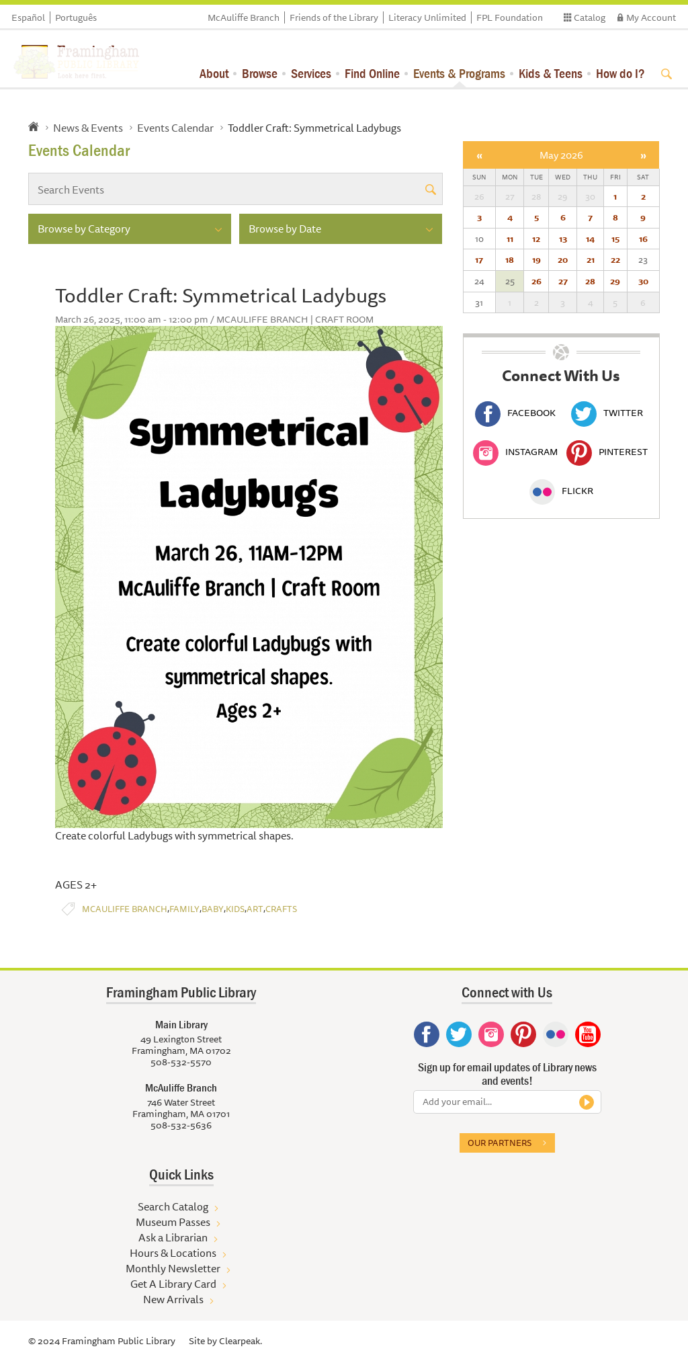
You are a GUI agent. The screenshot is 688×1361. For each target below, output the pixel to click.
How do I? (620, 73)
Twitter (607, 412)
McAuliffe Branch (244, 17)
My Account (651, 17)
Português (76, 17)
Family (184, 909)
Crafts (281, 909)
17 (479, 259)
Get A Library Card (173, 1284)
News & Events (88, 127)
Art (255, 909)
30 (643, 281)
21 (591, 259)
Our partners (499, 1142)
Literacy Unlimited (427, 17)
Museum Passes (173, 1222)
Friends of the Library (334, 17)
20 (563, 259)
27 (563, 281)
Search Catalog (173, 1206)
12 (536, 238)
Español (28, 17)
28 (590, 281)
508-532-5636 (181, 1125)
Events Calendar (175, 127)
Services (311, 73)
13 (563, 238)
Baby (213, 909)
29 (615, 281)
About (214, 73)
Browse (259, 73)
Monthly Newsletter (173, 1268)
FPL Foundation (509, 17)
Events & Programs (459, 73)
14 (590, 238)
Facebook (515, 412)
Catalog (589, 17)
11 (510, 238)
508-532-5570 (181, 1062)
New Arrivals (173, 1299)
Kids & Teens (551, 73)
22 (615, 259)
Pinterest (607, 451)
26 (536, 281)
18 (509, 259)
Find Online (372, 73)
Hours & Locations (173, 1253)
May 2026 (561, 155)
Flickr (561, 490)
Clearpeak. (240, 1340)
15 (615, 238)
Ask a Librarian (173, 1237)
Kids (235, 909)
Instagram (515, 451)
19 (536, 259)
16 (643, 238)
